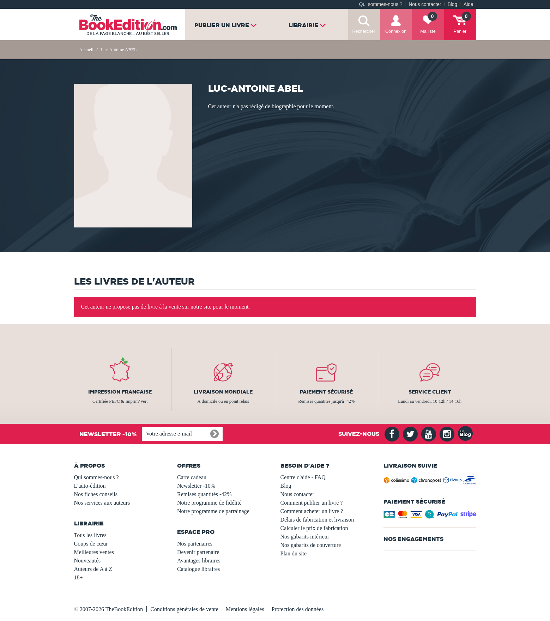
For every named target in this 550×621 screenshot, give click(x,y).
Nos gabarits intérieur (305, 537)
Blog (452, 4)
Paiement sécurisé (326, 392)
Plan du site (293, 553)
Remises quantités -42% (204, 494)
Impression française (120, 392)
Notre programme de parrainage (213, 511)
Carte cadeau (191, 477)
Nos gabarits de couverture (310, 545)
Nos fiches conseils (96, 494)
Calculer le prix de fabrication (314, 528)
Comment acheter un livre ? (311, 511)
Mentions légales (245, 609)
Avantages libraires (198, 561)
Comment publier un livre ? (311, 503)
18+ (78, 577)
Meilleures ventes (94, 552)
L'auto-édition (90, 486)
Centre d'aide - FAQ (303, 477)
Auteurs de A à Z (93, 569)
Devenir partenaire (198, 552)
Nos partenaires (194, 544)
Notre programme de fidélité (209, 503)
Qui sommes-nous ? (381, 4)
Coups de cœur (91, 544)
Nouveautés (87, 561)
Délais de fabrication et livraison (317, 520)
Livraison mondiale (223, 392)
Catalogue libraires (198, 569)
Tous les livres (90, 535)
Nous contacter (425, 4)
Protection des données (298, 609)
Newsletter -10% (196, 486)
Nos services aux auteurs (102, 503)
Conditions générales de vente (184, 609)
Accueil (86, 49)
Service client (430, 392)
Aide (468, 4)
